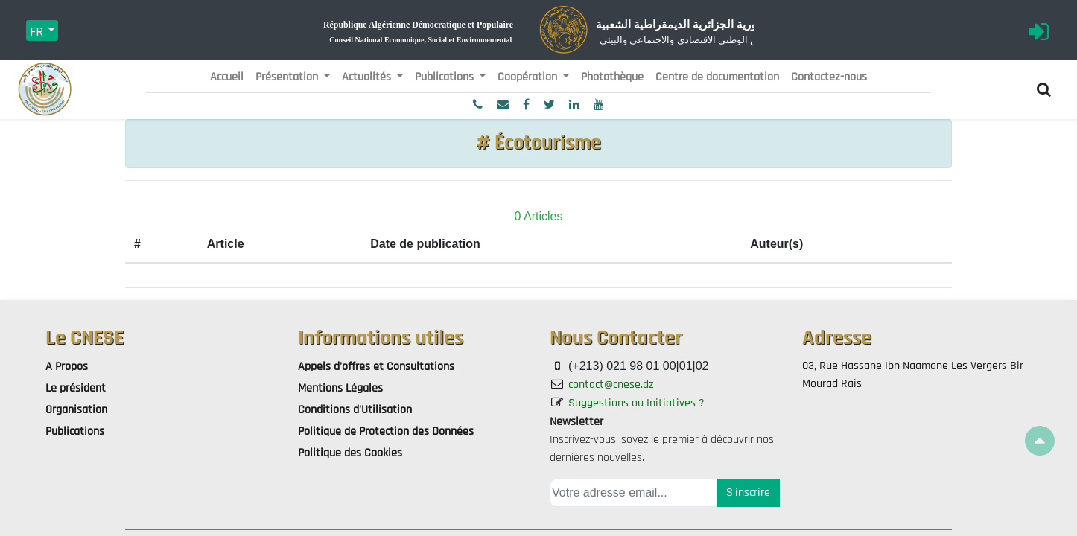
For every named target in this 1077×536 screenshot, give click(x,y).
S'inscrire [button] (748, 492)
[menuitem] (227, 77)
